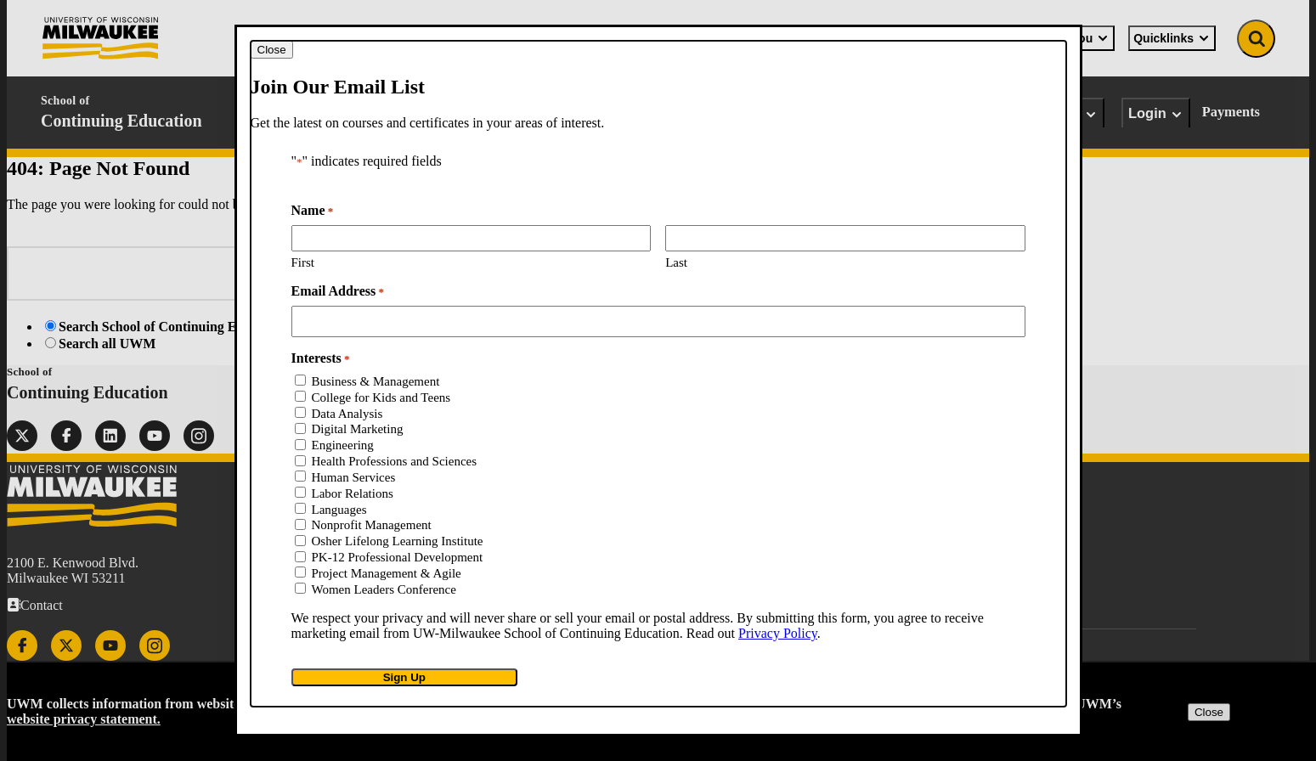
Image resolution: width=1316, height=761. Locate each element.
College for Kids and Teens (381, 397)
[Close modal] (272, 50)
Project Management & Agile (386, 573)
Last (676, 262)
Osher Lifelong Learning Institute (397, 541)
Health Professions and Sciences (394, 461)
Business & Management (376, 381)
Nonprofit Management (372, 525)
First (303, 262)
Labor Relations (352, 493)
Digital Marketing (358, 429)
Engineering (343, 445)
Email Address (337, 291)
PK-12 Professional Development (397, 557)
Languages (339, 509)
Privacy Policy (777, 633)
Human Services (354, 477)
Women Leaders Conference (384, 589)
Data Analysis (347, 413)
